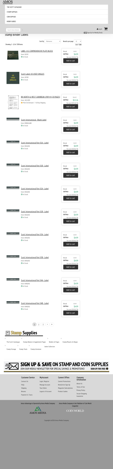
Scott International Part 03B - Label (35, 257)
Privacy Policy (81, 390)
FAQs (22, 385)
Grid (76, 44)
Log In (99, 29)
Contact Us (24, 381)
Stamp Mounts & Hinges (70, 342)
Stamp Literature (36, 349)
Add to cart (70, 60)
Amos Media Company (62, 420)
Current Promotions (64, 381)
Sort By (41, 41)
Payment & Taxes (27, 395)
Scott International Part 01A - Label (35, 142)
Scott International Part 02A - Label (35, 188)
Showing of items (14, 44)
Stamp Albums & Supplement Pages (34, 342)
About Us (79, 383)
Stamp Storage (11, 349)
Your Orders (43, 388)
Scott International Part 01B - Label (35, 165)
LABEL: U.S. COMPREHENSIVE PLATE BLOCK (37, 51)
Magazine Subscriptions (65, 388)
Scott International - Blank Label (33, 119)
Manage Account (45, 385)
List (80, 44)
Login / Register (44, 381)
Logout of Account (46, 391)
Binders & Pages (54, 342)
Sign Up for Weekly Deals (93, 32)
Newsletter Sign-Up (64, 385)
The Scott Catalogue (13, 342)
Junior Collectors (49, 346)
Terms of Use (81, 387)
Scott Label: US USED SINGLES (32, 74)
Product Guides (63, 391)
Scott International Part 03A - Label (35, 234)
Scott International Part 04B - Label (35, 303)
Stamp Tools (23, 349)
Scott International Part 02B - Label (35, 211)
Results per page (68, 41)
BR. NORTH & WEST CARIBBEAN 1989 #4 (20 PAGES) (40, 96)
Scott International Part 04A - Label (35, 280)
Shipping (23, 388)
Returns (23, 391)
